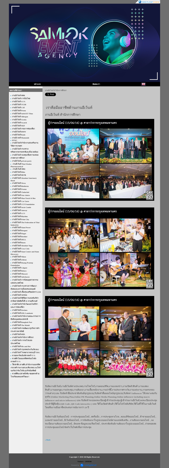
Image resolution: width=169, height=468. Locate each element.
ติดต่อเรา (96, 84)
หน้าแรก (37, 84)
